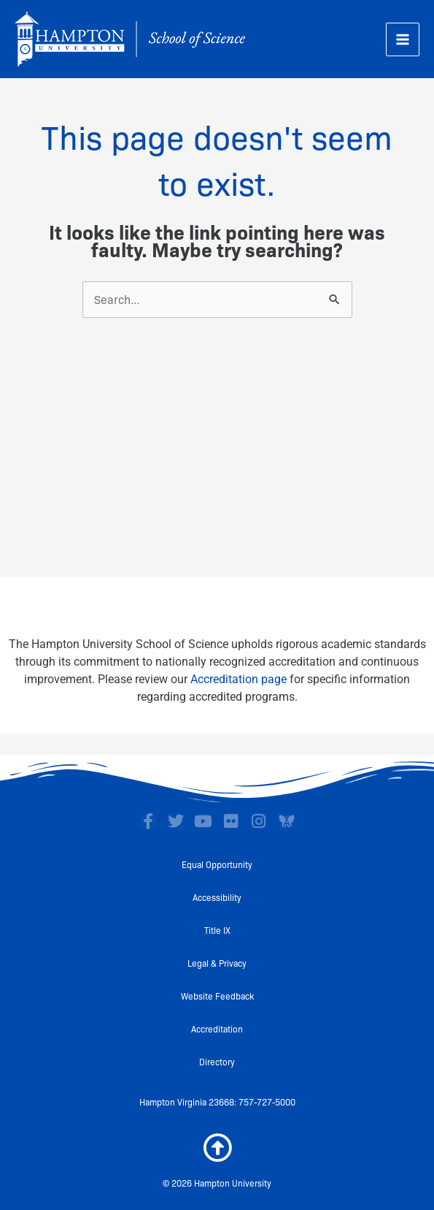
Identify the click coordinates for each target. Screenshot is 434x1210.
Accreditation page (238, 679)
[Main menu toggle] (402, 39)
